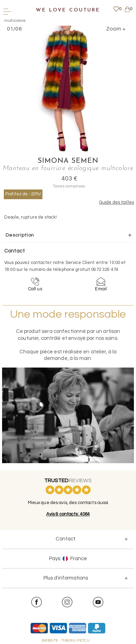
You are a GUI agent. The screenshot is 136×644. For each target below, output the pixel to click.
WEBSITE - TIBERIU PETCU (66, 640)
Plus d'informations (65, 578)
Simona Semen (68, 161)
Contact (65, 538)
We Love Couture (68, 10)
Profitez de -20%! (23, 194)
